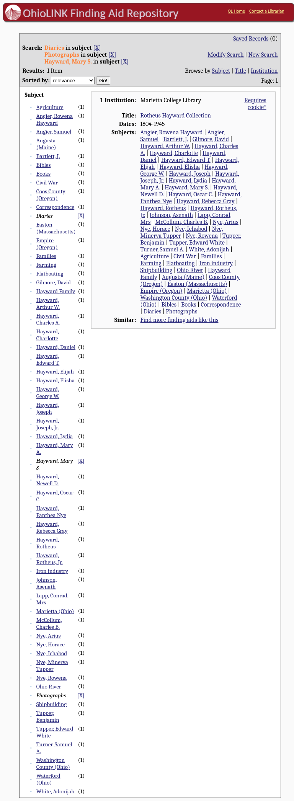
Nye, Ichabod (51, 653)
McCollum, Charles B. (49, 623)
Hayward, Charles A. (48, 319)
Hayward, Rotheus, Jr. (49, 559)
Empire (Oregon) (47, 244)
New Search (263, 54)
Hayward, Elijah (55, 371)
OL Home (236, 11)
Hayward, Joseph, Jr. (47, 424)
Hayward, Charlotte (47, 335)
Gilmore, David (53, 282)
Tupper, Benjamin (47, 716)
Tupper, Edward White (197, 242)
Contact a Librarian (266, 11)
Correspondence (55, 207)
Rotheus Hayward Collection (175, 115)
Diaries (152, 311)
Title (240, 70)
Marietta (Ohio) (55, 611)
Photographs (181, 311)
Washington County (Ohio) (53, 763)
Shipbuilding (51, 704)
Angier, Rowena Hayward (54, 119)
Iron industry (52, 571)
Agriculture (50, 107)
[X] (97, 47)
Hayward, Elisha (55, 380)
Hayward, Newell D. (47, 480)
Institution (264, 70)
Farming (46, 264)
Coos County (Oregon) (50, 195)
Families (46, 256)
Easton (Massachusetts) (56, 228)
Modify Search (225, 54)
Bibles (43, 165)
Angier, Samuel (53, 131)
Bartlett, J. (48, 156)
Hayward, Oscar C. (190, 194)
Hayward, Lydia (54, 436)
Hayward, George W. (47, 393)
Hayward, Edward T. (47, 359)
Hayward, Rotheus (47, 543)
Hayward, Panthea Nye (51, 512)
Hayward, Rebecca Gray (52, 527)
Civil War (47, 182)
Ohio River (48, 686)
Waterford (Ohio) (48, 779)
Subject (221, 70)
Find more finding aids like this (179, 319)
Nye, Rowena (51, 677)
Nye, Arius (48, 635)
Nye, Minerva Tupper (52, 665)
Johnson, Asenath (46, 583)
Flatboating (50, 273)
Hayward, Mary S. (187, 187)
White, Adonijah (55, 791)
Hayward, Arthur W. (48, 303)
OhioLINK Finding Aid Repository (101, 13)
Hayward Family (55, 291)
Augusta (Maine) (46, 144)
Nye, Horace (50, 644)
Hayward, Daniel (55, 347)
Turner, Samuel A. (162, 249)
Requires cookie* (255, 104)
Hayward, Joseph (47, 408)
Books (43, 173)
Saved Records (250, 38)
